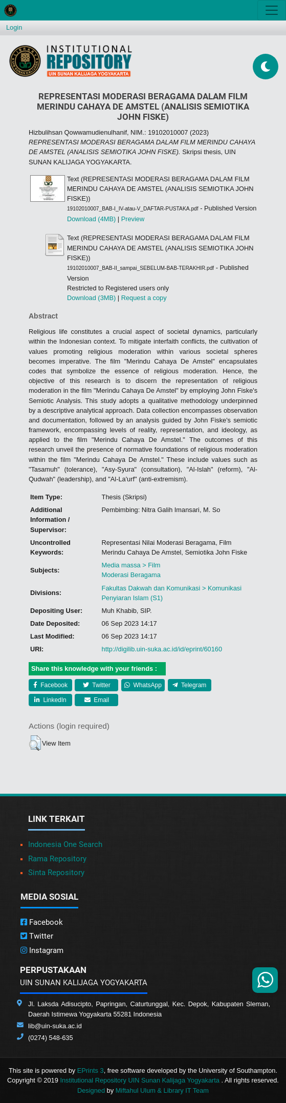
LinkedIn (50, 700)
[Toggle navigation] (271, 10)
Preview (133, 219)
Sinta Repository (56, 872)
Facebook (50, 685)
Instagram (41, 950)
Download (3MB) (91, 298)
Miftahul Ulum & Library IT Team (162, 1090)
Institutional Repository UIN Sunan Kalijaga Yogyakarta (140, 1080)
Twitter (96, 685)
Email (96, 700)
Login (14, 27)
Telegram (189, 685)
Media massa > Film (131, 565)
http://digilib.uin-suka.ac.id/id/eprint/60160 (162, 649)
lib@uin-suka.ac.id (55, 1026)
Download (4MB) (91, 219)
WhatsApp (143, 685)
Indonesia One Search (65, 844)
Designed (91, 1090)
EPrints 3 (90, 1070)
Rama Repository (57, 858)
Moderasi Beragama (131, 575)
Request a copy (144, 298)
